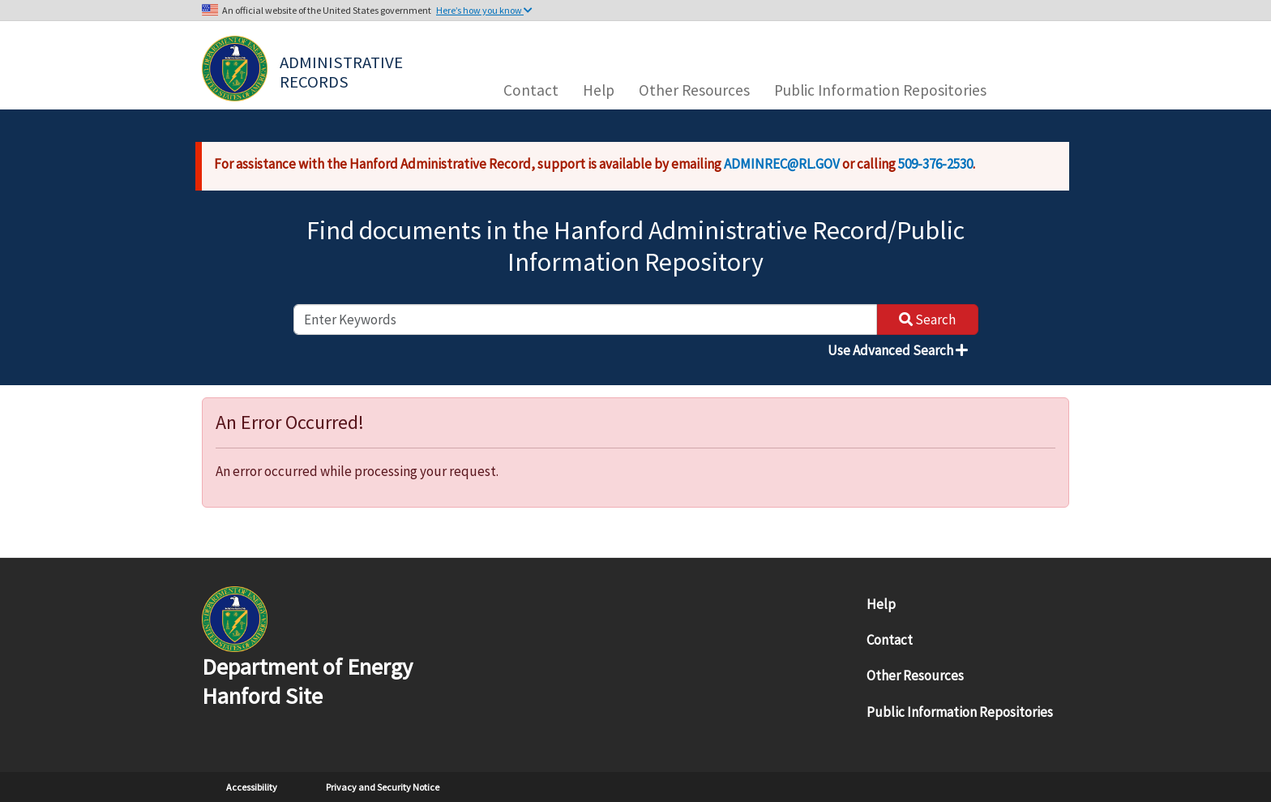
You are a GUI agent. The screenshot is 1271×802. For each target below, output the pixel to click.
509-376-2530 (935, 164)
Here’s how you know (484, 10)
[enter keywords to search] (585, 319)
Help (598, 90)
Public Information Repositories (880, 90)
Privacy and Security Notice (382, 787)
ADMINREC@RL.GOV (782, 164)
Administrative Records (343, 70)
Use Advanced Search (898, 350)
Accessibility (251, 787)
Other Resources (694, 90)
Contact (530, 90)
